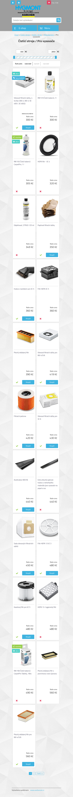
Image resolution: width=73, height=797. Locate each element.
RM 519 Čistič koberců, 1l (47, 98)
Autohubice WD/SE (21, 480)
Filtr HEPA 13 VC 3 (44, 543)
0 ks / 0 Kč (55, 3)
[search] (58, 20)
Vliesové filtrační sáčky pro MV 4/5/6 (47, 354)
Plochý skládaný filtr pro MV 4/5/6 (23, 736)
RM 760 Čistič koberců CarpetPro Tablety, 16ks (22, 672)
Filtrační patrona (20, 416)
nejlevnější (28, 64)
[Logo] (28, 11)
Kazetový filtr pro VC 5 (22, 607)
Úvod (16, 34)
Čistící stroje (25, 34)
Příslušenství (49, 34)
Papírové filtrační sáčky (46, 225)
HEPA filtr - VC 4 (44, 161)
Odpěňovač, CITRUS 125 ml (24, 225)
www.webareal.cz (37, 790)
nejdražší (36, 64)
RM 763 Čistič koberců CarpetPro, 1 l (22, 163)
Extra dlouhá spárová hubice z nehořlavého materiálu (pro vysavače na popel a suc (47, 484)
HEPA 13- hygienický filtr (47, 607)
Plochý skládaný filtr (21, 352)
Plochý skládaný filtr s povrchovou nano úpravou (47, 672)
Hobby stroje (37, 34)
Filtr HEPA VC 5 (43, 289)
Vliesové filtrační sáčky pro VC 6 (47, 417)
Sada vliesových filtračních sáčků (23, 545)
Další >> (40, 773)
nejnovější (46, 64)
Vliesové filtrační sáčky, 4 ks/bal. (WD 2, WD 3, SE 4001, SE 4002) (23, 101)
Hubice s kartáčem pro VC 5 (24, 289)
